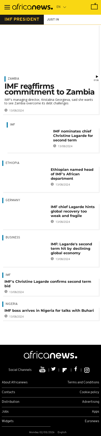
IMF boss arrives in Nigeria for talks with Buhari (49, 310)
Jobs (5, 411)
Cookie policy (89, 392)
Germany (13, 200)
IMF (12, 124)
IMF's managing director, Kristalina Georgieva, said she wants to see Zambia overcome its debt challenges (48, 101)
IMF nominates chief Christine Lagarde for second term (73, 135)
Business (13, 237)
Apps (95, 411)
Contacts (8, 392)
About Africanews (15, 382)
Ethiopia (12, 163)
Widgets (8, 421)
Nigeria (12, 304)
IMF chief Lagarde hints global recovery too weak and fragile (73, 211)
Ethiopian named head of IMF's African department (72, 174)
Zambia (13, 79)
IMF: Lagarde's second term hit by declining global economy (71, 248)
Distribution (10, 402)
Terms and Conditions (83, 382)
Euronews (92, 421)
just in (53, 19)
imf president (21, 19)
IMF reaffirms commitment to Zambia (49, 89)
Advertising (90, 402)
